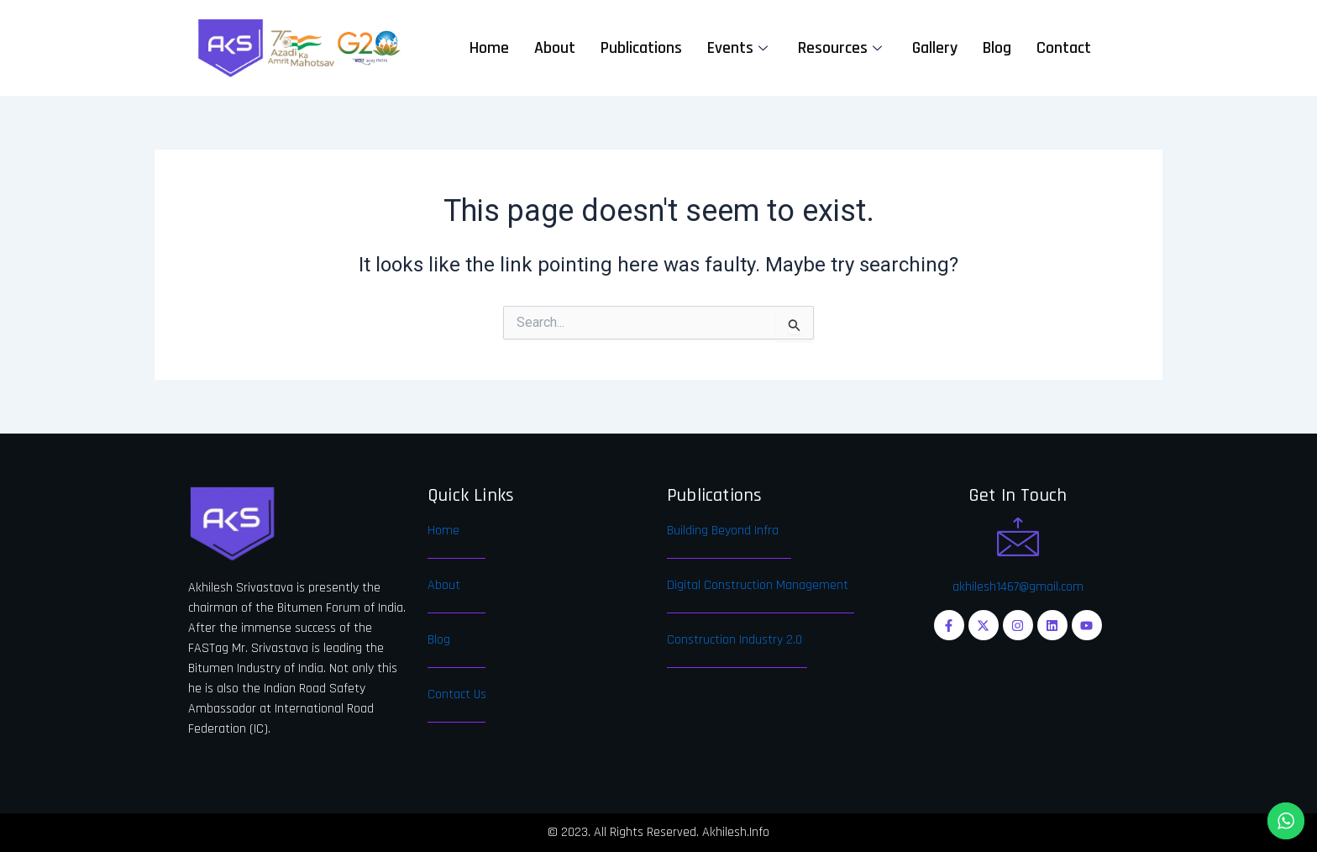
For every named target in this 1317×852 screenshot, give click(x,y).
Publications (641, 48)
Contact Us (457, 694)
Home (489, 48)
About (554, 48)
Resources (840, 48)
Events (737, 48)
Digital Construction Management (757, 585)
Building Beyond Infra (723, 530)
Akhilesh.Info (735, 832)
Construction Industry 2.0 (734, 640)
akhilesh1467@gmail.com (1018, 587)
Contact (1063, 48)
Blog (997, 48)
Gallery (935, 48)
